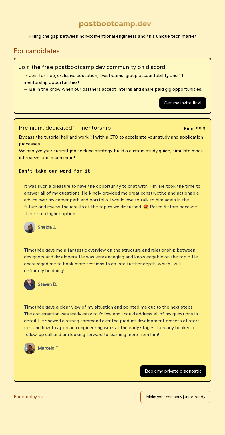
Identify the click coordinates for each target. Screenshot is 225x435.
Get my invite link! (183, 103)
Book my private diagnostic (173, 371)
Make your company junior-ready (175, 396)
